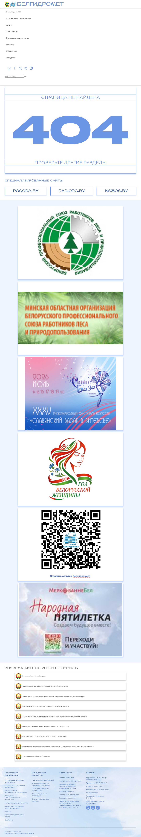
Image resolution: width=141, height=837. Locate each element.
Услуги (9, 25)
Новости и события (66, 778)
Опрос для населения (67, 798)
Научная (8, 811)
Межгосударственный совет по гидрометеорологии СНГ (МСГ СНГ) (42, 726)
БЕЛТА (31, 833)
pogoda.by (26, 191)
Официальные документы (17, 38)
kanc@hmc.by (97, 786)
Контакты (10, 44)
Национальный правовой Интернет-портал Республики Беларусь (42, 686)
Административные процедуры (39, 795)
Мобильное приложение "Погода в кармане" (14, 807)
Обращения (11, 51)
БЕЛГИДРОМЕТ (40, 4)
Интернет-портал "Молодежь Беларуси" (33, 756)
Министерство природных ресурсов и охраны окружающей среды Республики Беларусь (50, 696)
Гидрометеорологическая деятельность (15, 786)
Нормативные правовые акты (43, 780)
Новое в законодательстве (69, 795)
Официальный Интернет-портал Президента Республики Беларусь (42, 706)
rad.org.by (71, 191)
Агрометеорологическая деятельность (14, 781)
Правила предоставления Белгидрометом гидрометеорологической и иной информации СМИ (70, 804)
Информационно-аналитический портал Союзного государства (41, 736)
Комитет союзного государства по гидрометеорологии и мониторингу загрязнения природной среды (55, 746)
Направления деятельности (18, 18)
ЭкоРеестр (9, 820)
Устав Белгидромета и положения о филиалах (41, 784)
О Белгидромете (13, 12)
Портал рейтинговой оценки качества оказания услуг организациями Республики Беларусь (51, 716)
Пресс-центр (12, 31)
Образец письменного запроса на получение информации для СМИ (67, 786)
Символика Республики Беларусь (31, 676)
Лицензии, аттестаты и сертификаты (40, 789)
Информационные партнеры (70, 781)
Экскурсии (11, 58)
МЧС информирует (66, 791)
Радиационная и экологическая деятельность (16, 791)
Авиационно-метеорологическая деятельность (12, 798)
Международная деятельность (16, 803)
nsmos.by (116, 191)
